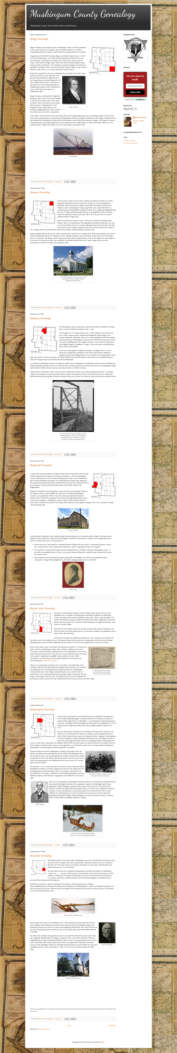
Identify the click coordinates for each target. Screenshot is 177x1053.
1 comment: (57, 597)
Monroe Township (40, 192)
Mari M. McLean (140, 117)
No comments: (58, 181)
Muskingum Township (42, 709)
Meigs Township (39, 38)
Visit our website (130, 141)
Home (69, 1025)
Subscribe (135, 92)
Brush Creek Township (42, 608)
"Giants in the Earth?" (50, 660)
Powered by (135, 100)
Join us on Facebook (131, 143)
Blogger (102, 1042)
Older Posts (112, 1025)
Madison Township (40, 318)
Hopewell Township (41, 465)
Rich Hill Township (40, 855)
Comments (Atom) (43, 1029)
